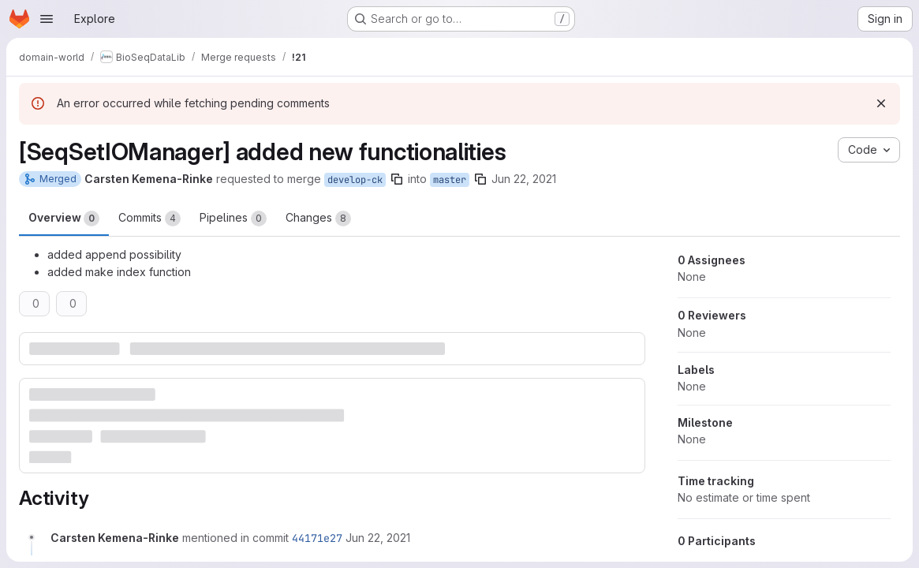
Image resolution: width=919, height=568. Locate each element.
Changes (318, 218)
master (449, 180)
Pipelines (233, 218)
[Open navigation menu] (46, 19)
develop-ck (355, 180)
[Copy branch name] (396, 179)
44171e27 (317, 538)
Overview (63, 218)
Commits (149, 218)
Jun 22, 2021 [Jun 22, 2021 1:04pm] (523, 178)
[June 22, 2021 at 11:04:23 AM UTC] (378, 537)
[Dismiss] (881, 103)
